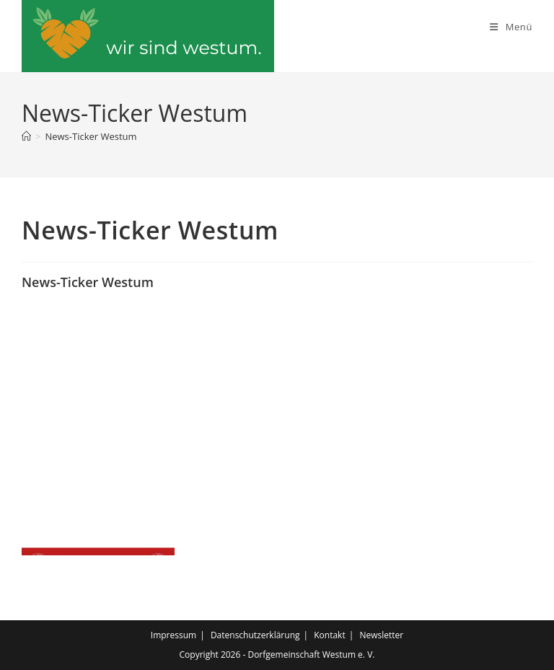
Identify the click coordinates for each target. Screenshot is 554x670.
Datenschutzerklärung (255, 635)
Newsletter (381, 635)
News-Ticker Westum (90, 136)
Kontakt (329, 635)
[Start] (26, 136)
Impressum (173, 635)
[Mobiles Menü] (511, 26)
